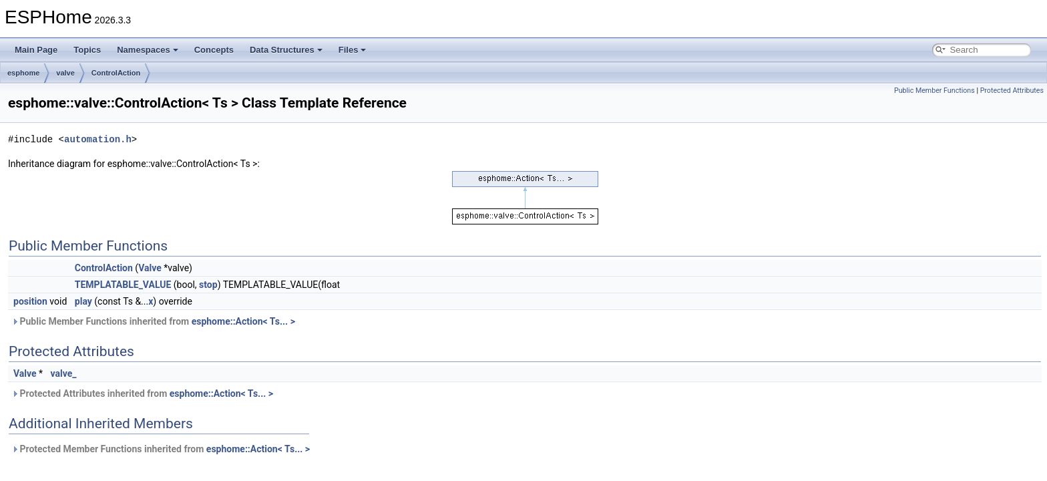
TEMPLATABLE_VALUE (123, 284)
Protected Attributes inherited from (142, 393)
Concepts (214, 50)
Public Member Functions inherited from (153, 321)
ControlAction (115, 73)
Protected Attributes (1012, 90)
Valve (150, 268)
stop (208, 284)
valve (65, 73)
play (83, 301)
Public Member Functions (934, 90)
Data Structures (286, 50)
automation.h (98, 139)
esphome (23, 73)
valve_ (64, 373)
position (30, 301)
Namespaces (147, 50)
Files (353, 50)
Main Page (36, 50)
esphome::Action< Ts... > (243, 321)
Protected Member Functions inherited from (160, 449)
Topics (87, 50)
